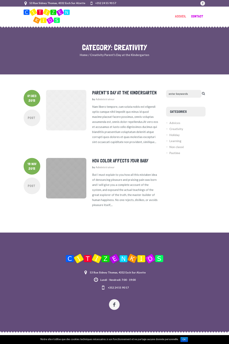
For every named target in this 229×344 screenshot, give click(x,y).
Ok (184, 339)
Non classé (176, 147)
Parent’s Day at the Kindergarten (124, 93)
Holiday (174, 135)
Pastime (174, 153)
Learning (175, 141)
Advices (174, 123)
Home (84, 55)
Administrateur (105, 99)
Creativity (97, 55)
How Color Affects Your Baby (120, 161)
